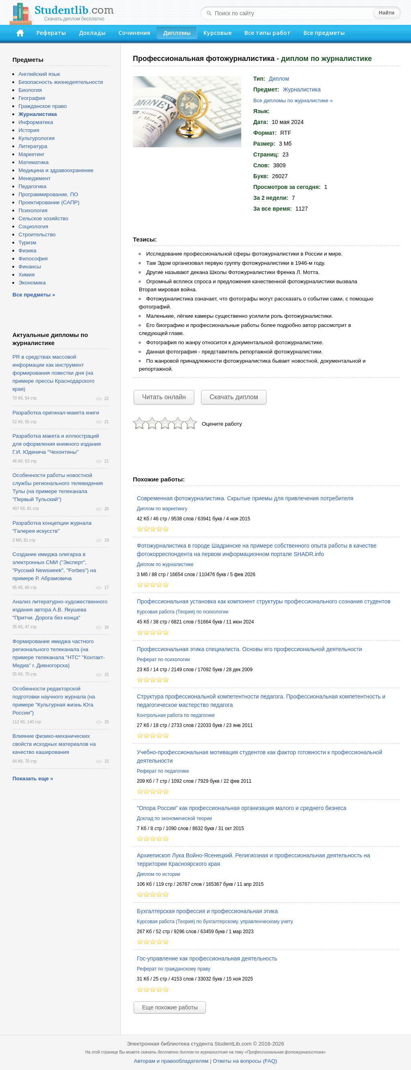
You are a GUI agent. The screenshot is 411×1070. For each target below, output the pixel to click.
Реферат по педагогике (163, 771)
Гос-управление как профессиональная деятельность (207, 958)
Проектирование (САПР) (48, 202)
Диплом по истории (158, 874)
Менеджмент (34, 178)
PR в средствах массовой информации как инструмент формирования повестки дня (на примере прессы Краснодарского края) (53, 373)
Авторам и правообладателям (171, 1061)
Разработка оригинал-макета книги (55, 413)
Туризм (27, 243)
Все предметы (324, 33)
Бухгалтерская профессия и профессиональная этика (207, 911)
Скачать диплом (234, 397)
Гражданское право (42, 106)
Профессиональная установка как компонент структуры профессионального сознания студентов (264, 601)
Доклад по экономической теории (174, 818)
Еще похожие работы (169, 1007)
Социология (33, 226)
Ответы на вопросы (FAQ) (245, 1061)
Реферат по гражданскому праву (173, 969)
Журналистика (302, 89)
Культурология (36, 138)
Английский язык (39, 74)
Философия (33, 259)
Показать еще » (32, 779)
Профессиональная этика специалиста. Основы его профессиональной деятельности (249, 649)
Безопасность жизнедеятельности (60, 82)
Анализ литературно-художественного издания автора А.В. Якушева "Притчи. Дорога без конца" (60, 610)
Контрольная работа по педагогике (176, 715)
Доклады (92, 33)
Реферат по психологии (163, 659)
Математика (33, 162)
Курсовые (217, 33)
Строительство (37, 234)
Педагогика (32, 186)
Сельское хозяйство (43, 218)
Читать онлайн (164, 397)
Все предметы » (33, 295)
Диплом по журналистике (165, 564)
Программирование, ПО (48, 194)
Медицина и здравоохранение (56, 170)
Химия (26, 275)
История (28, 130)
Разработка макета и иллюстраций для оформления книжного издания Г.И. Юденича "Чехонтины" (56, 444)
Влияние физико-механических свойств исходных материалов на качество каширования (54, 744)
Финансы (29, 267)
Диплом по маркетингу (162, 509)
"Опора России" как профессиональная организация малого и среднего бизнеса (241, 808)
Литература (32, 146)
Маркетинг (31, 154)
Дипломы (177, 33)
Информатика (35, 122)
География (31, 98)
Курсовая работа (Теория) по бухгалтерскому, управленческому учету (215, 921)
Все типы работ (267, 33)
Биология (30, 90)
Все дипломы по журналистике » (293, 100)
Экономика (32, 283)
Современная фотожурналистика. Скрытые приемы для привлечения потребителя (245, 498)
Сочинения (134, 33)
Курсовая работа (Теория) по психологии (182, 612)
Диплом (279, 78)
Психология (32, 210)
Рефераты (51, 33)
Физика (27, 251)
